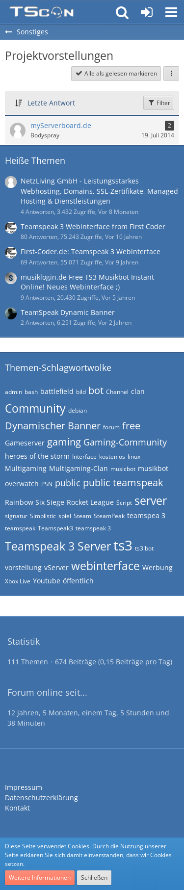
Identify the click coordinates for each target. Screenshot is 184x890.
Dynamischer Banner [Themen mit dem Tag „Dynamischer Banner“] (53, 425)
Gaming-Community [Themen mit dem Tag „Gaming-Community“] (125, 442)
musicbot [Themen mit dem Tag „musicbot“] (122, 469)
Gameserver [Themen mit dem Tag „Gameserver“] (25, 442)
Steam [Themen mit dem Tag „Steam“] (82, 516)
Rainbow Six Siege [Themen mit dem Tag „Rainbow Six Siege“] (34, 502)
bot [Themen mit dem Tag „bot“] (96, 390)
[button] (171, 12)
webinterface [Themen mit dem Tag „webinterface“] (105, 566)
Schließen (94, 877)
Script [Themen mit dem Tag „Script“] (124, 502)
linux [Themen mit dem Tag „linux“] (134, 456)
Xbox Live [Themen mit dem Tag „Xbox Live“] (17, 581)
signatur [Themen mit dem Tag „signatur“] (16, 516)
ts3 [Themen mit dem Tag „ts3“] (122, 545)
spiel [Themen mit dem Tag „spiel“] (64, 516)
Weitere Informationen (40, 877)
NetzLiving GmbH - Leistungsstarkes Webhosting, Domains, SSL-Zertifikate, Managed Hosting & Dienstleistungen (99, 191)
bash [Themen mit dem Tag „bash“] (31, 392)
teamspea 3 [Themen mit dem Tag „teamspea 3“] (146, 515)
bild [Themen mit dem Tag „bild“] (81, 392)
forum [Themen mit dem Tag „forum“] (111, 427)
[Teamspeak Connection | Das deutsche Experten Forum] (41, 12)
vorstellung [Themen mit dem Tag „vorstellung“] (23, 567)
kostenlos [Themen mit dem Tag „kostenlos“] (112, 456)
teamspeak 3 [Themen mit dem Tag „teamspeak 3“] (93, 528)
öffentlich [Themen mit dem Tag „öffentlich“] (78, 580)
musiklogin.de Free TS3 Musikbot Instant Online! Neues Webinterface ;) (87, 282)
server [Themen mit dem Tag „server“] (150, 500)
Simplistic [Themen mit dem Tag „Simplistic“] (43, 516)
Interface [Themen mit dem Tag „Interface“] (84, 456)
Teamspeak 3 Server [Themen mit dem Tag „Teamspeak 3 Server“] (58, 546)
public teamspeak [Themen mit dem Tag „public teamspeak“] (123, 482)
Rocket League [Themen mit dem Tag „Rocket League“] (90, 502)
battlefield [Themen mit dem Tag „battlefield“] (57, 391)
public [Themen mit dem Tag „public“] (67, 483)
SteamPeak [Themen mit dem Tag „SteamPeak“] (109, 516)
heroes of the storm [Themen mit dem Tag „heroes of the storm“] (37, 456)
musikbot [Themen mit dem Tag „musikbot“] (153, 468)
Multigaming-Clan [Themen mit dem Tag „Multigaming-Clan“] (78, 468)
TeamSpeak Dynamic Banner (68, 312)
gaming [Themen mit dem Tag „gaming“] (64, 441)
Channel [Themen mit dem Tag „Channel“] (117, 392)
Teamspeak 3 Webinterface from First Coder (93, 226)
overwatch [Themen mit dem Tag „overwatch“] (22, 483)
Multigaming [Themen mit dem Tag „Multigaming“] (26, 468)
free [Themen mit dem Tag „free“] (131, 425)
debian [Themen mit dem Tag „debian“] (77, 410)
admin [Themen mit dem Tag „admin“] (13, 392)
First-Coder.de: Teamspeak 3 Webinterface (90, 251)
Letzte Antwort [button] (51, 102)
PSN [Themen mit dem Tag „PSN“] (47, 484)
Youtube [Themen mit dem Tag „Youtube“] (46, 580)
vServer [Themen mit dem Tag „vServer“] (56, 567)
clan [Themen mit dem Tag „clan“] (138, 391)
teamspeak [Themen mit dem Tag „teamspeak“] (20, 528)
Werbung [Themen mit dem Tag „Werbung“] (157, 567)
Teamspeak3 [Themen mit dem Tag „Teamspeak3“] (55, 528)
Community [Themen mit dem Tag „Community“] (35, 408)
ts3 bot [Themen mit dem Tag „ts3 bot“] (144, 548)
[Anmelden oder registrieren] (147, 12)
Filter (158, 103)
